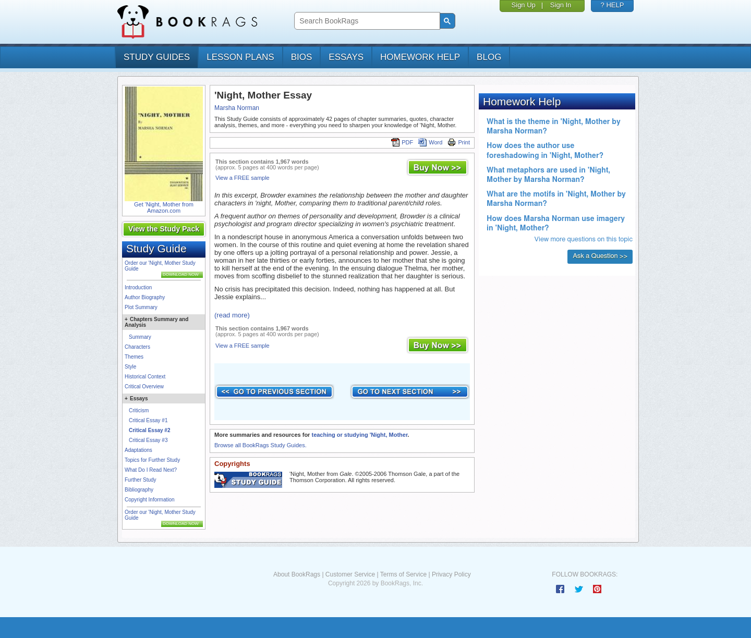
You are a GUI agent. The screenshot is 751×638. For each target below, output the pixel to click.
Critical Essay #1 (148, 420)
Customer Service (350, 574)
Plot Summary (141, 307)
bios (301, 57)
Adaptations (138, 450)
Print (458, 142)
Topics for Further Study (152, 460)
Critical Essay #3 (148, 440)
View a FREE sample (242, 178)
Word (430, 142)
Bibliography (139, 490)
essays (346, 57)
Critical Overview (144, 386)
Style (130, 367)
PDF (402, 142)
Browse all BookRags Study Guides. (260, 445)
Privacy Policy (451, 574)
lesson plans (240, 57)
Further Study (140, 480)
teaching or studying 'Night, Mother (359, 435)
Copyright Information (150, 499)
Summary (140, 337)
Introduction (138, 287)
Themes (134, 357)
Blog (489, 57)
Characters (137, 347)
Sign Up (524, 5)
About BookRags (296, 574)
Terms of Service (403, 574)
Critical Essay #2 (150, 430)
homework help (420, 57)
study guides (157, 57)
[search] (365, 21)
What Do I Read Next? (151, 470)
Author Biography (145, 297)
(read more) (232, 315)
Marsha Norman (236, 108)
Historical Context (145, 376)
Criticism (139, 410)
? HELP (612, 5)
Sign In (560, 5)
